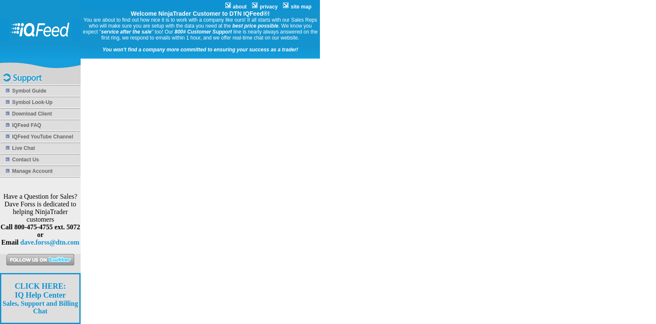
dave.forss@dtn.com (49, 242)
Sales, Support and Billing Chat (40, 299)
